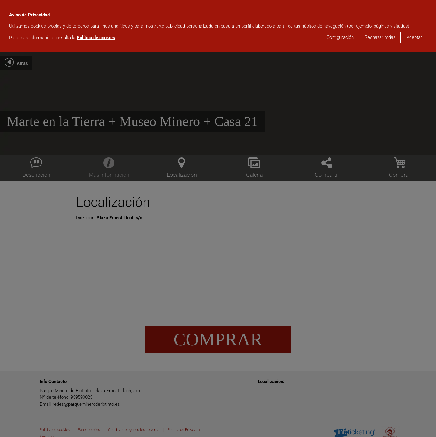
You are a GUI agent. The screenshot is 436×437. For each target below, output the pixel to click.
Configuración (340, 37)
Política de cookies (96, 37)
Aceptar (414, 37)
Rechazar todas (380, 37)
